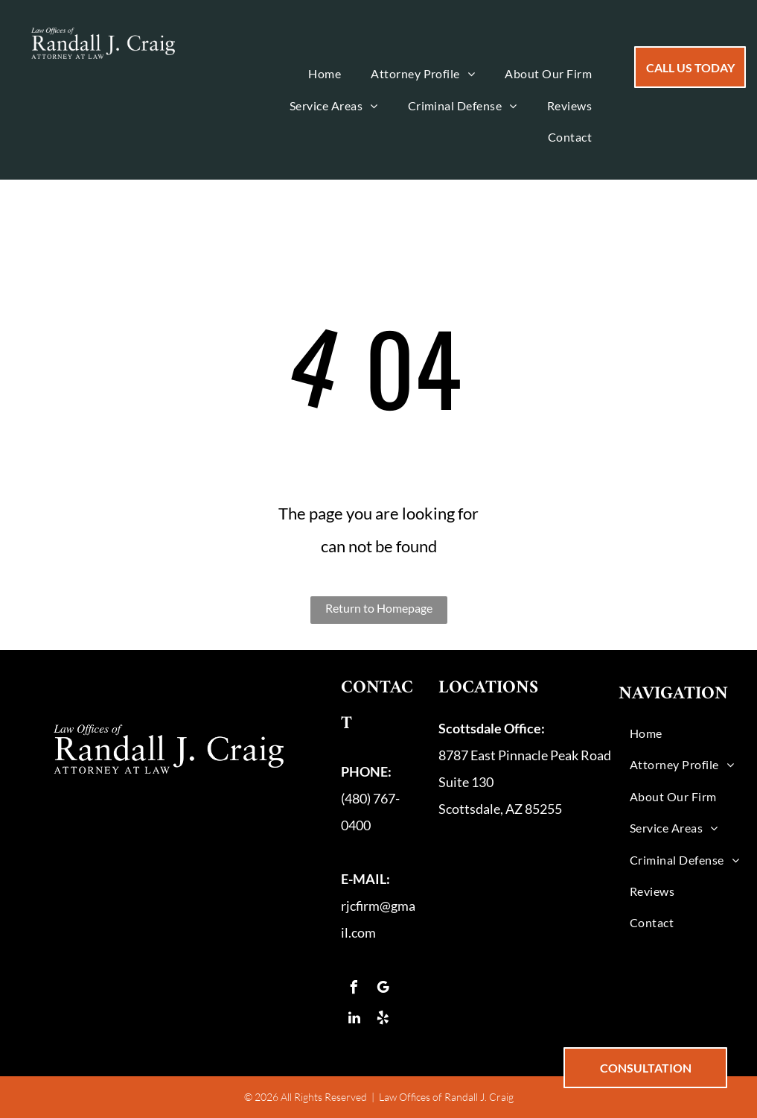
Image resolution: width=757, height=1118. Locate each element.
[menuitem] (324, 73)
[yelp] (383, 1020)
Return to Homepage (378, 608)
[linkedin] (354, 1020)
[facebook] (354, 989)
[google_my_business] (383, 989)
